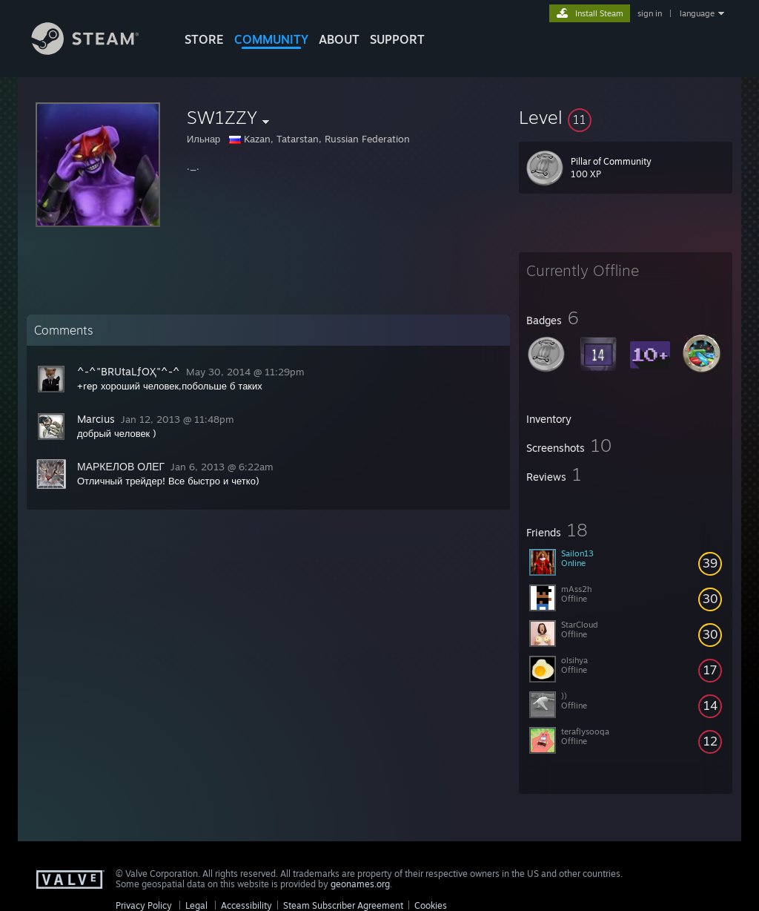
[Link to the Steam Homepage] (96, 51)
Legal (196, 905)
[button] (625, 117)
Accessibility (246, 905)
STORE (204, 39)
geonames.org (360, 883)
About (339, 39)
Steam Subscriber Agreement (343, 905)
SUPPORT (397, 39)
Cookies (430, 905)
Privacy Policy (144, 905)
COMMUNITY (271, 39)
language (697, 13)
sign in (649, 13)
